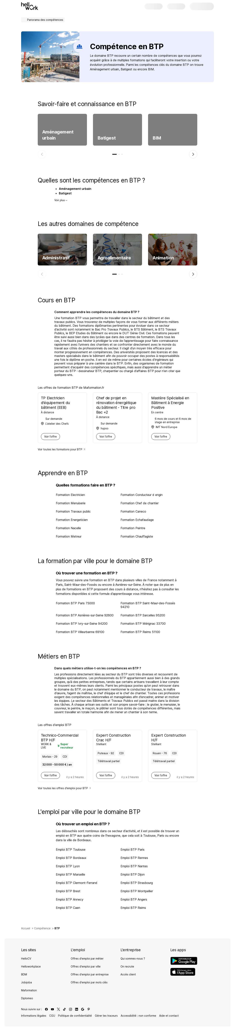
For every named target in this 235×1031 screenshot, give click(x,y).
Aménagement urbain (58, 135)
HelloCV (26, 958)
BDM (24, 974)
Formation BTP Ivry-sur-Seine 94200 (82, 623)
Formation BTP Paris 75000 (75, 603)
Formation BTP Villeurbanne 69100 (80, 632)
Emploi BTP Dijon (133, 874)
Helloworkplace (31, 966)
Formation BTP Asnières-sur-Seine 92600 (85, 615)
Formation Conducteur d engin (142, 495)
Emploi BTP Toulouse (70, 849)
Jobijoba (26, 982)
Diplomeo (27, 998)
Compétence (42, 928)
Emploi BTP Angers (134, 899)
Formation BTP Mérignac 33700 (143, 623)
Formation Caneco (133, 511)
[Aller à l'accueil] (29, 6)
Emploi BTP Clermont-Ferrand (76, 883)
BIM (157, 138)
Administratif (56, 258)
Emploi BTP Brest (68, 891)
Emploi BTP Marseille (70, 874)
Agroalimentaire (114, 258)
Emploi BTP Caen (68, 908)
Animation (163, 258)
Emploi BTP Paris (132, 849)
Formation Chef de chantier (140, 503)
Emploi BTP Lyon (68, 866)
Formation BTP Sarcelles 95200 (143, 615)
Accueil (25, 928)
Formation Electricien (70, 495)
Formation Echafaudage (137, 520)
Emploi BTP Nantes (134, 866)
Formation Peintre (133, 528)
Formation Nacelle (68, 528)
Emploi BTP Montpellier (137, 891)
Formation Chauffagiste (137, 536)
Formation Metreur (68, 536)
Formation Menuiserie (70, 503)
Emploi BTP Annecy (69, 899)
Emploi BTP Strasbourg (137, 883)
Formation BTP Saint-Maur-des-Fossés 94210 (148, 605)
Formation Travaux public (73, 511)
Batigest (107, 138)
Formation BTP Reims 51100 (140, 632)
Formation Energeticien (72, 520)
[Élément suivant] (193, 154)
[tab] (114, 154)
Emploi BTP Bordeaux (71, 858)
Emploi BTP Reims (133, 908)
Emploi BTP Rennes (134, 858)
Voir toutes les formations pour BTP (61, 449)
